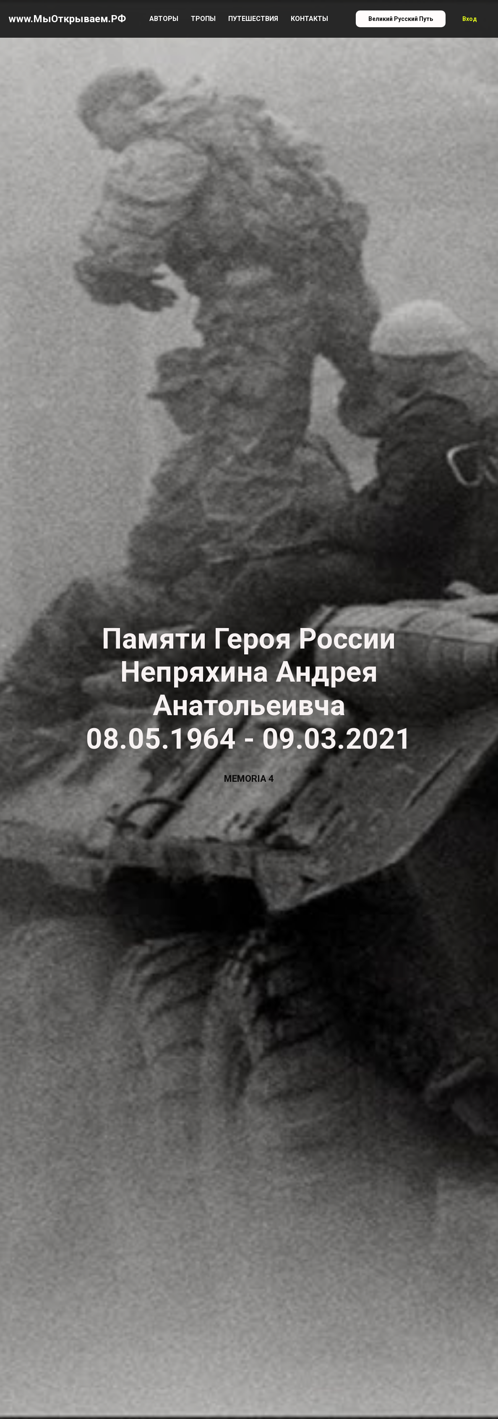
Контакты (309, 19)
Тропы (203, 19)
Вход (469, 19)
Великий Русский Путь (400, 19)
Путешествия (253, 19)
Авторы (163, 19)
